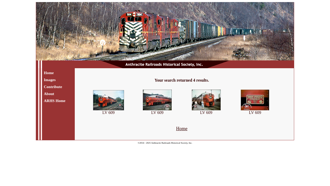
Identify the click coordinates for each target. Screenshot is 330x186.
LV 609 (108, 111)
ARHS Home (54, 101)
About (49, 94)
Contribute (53, 87)
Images (50, 80)
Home (49, 73)
